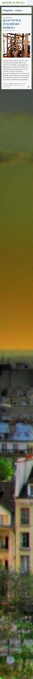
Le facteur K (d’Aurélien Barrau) (12, 24)
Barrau (24, 83)
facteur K (5, 85)
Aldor (13, 30)
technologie (6, 87)
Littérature (8, 17)
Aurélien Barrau (16, 83)
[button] (30, 3)
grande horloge (13, 85)
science (21, 85)
